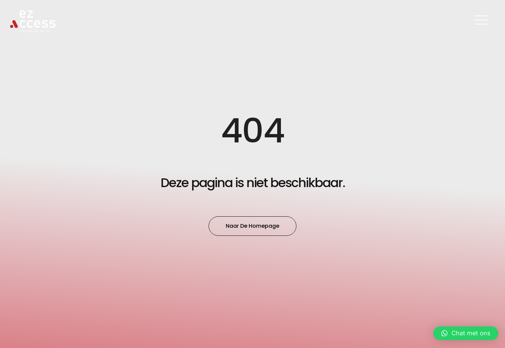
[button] (465, 333)
